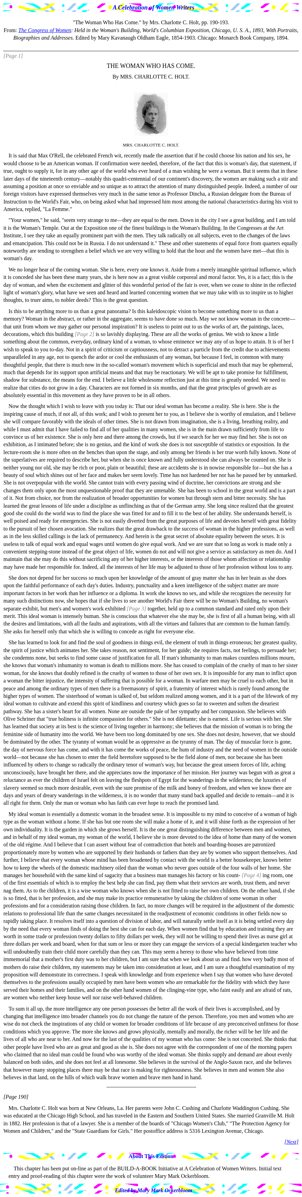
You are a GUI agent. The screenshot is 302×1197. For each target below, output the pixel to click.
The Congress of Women (44, 30)
